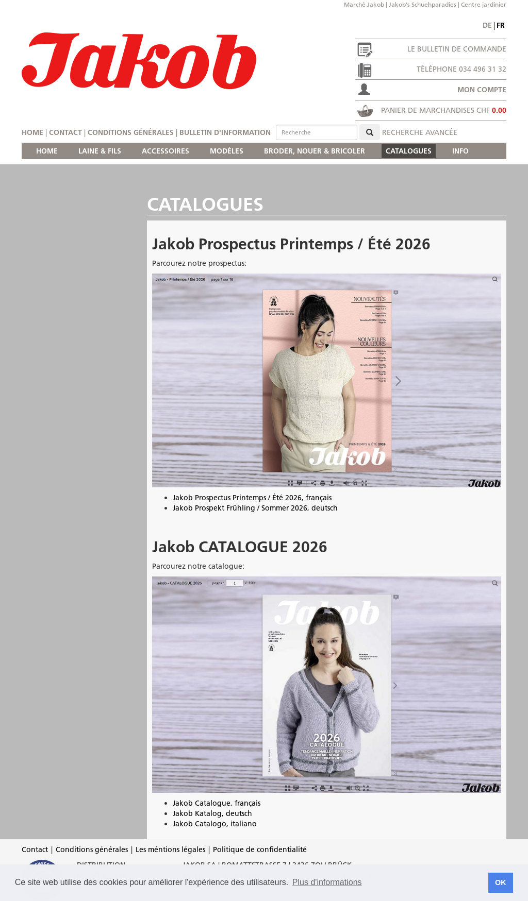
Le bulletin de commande (456, 49)
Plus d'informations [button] (327, 882)
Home (32, 132)
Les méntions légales (170, 849)
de (487, 25)
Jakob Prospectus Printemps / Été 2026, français (252, 497)
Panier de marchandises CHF (443, 110)
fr (501, 25)
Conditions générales (131, 132)
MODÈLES (226, 151)
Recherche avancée (419, 132)
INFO (460, 151)
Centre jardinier (483, 4)
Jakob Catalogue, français (216, 803)
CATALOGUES (409, 151)
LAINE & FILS (99, 151)
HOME (47, 151)
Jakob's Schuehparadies (422, 4)
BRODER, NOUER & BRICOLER (314, 151)
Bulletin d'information (225, 132)
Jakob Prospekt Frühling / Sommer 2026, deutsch (255, 508)
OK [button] (500, 882)
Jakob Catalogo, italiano (215, 823)
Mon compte (481, 89)
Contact (65, 132)
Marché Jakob (364, 4)
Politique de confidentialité (260, 849)
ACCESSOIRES (165, 151)
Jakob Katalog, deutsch (212, 813)
